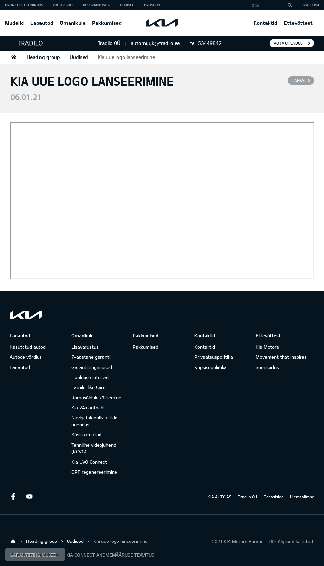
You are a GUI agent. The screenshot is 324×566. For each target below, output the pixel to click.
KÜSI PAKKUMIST (97, 5)
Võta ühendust (289, 43)
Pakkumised (107, 23)
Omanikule (72, 23)
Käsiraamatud (86, 434)
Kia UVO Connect (89, 461)
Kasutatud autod (28, 347)
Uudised (127, 5)
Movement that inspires (281, 357)
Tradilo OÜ (13, 57)
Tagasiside (274, 497)
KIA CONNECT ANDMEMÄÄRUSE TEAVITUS (110, 555)
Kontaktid (265, 23)
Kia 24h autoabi (87, 407)
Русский (311, 5)
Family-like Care (88, 387)
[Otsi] (289, 4)
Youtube (29, 496)
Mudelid (14, 23)
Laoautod (41, 23)
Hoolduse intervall (90, 377)
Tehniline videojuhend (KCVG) (93, 448)
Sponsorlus (267, 367)
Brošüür (152, 5)
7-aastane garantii (91, 357)
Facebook (13, 496)
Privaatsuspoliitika (213, 357)
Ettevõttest (298, 23)
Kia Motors (267, 347)
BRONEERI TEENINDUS (24, 5)
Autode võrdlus (26, 357)
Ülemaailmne (302, 497)
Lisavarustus (85, 347)
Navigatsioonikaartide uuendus (94, 421)
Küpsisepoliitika (210, 367)
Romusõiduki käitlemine (96, 397)
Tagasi (298, 80)
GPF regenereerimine (94, 472)
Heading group (43, 57)
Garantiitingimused (91, 367)
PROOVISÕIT (63, 5)
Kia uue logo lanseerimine (126, 57)
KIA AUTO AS (219, 497)
